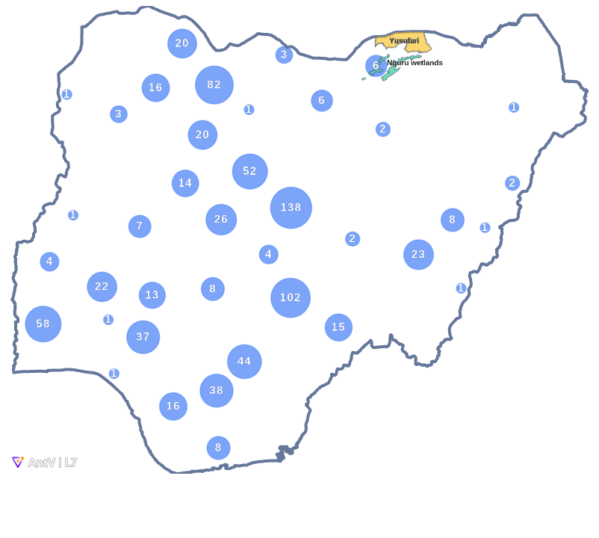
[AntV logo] (44, 463)
